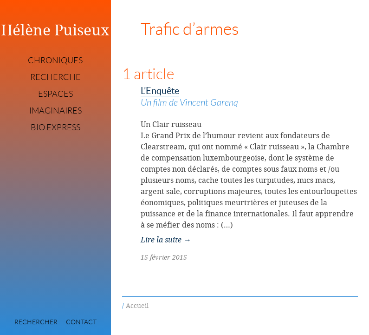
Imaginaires (55, 110)
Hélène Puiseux (55, 29)
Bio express (55, 127)
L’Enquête (249, 97)
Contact (81, 322)
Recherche (55, 77)
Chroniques (55, 60)
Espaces (55, 94)
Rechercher (36, 322)
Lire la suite (166, 239)
